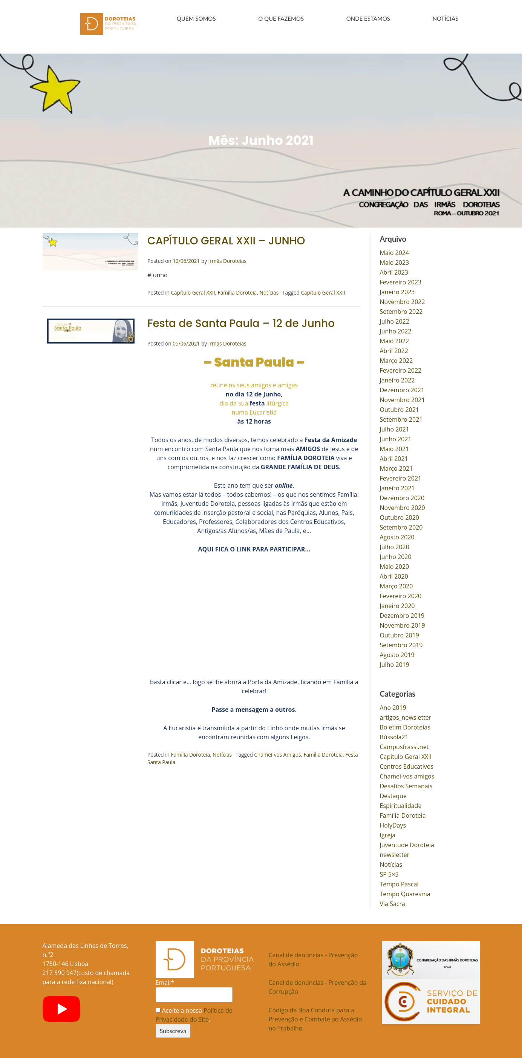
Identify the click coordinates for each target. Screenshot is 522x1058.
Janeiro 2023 (397, 291)
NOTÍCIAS (446, 18)
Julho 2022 (394, 320)
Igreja (388, 834)
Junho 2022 (396, 330)
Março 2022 (396, 359)
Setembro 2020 (401, 526)
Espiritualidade (401, 804)
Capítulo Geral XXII (193, 291)
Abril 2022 (394, 350)
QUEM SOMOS (196, 18)
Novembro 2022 (402, 300)
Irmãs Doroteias (227, 259)
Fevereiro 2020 (401, 595)
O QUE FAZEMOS (281, 18)
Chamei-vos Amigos (277, 753)
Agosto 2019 (397, 654)
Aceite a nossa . (194, 1014)
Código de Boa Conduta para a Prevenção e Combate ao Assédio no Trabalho (315, 1018)
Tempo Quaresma (405, 893)
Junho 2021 (396, 438)
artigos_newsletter (406, 716)
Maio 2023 (394, 261)
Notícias (269, 291)
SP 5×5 (389, 873)
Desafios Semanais (406, 785)
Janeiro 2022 (397, 379)
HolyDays (393, 824)
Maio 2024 (394, 251)
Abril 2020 (394, 575)
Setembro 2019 (401, 644)
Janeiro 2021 (397, 487)
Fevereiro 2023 (401, 281)
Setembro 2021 (401, 418)
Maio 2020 (394, 565)
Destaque (393, 795)
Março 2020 (396, 585)
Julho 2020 (394, 546)
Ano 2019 (393, 706)
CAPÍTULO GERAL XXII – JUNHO (226, 239)
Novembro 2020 (402, 506)
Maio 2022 (394, 340)
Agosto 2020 (397, 536)
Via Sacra (392, 902)
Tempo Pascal (399, 883)
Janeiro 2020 (397, 604)
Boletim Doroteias (405, 726)
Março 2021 (396, 467)
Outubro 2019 (399, 634)
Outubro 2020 (399, 516)
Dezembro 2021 (402, 389)
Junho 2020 (396, 555)
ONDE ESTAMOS (368, 18)
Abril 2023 (394, 271)
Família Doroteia (237, 291)
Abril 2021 (394, 457)
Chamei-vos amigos (407, 775)
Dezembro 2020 (402, 497)
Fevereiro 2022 (401, 369)
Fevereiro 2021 (401, 477)
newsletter (395, 853)
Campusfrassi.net (404, 746)
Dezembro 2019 (402, 614)
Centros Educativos (407, 765)
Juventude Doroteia (407, 844)
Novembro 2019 (402, 624)
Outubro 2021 (399, 408)
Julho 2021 (394, 428)
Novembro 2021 (402, 399)
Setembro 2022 (401, 310)
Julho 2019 (394, 663)
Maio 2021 (394, 448)
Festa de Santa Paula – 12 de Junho (241, 322)
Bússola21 (394, 736)
